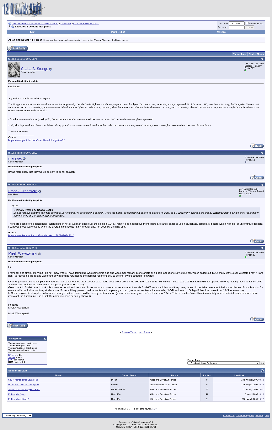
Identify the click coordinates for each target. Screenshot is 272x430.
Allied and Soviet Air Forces (86, 23)
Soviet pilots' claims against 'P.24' (24, 389)
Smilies (11, 357)
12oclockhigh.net (245, 415)
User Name (223, 23)
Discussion (66, 23)
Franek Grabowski (22, 191)
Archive (259, 415)
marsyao (15, 158)
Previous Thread (129, 332)
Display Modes (256, 54)
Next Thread (144, 332)
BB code (12, 355)
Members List (118, 32)
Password (222, 27)
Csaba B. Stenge (34, 69)
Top (267, 415)
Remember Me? (255, 23)
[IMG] (10, 360)
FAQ (32, 32)
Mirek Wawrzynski (22, 253)
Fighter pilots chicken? (18, 399)
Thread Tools (239, 54)
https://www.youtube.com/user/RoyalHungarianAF (36, 140)
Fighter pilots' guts (16, 394)
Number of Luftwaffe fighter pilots (23, 384)
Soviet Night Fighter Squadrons (23, 380)
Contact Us (228, 415)
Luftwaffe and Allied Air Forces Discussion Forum (35, 23)
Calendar (221, 32)
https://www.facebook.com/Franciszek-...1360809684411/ (41, 235)
